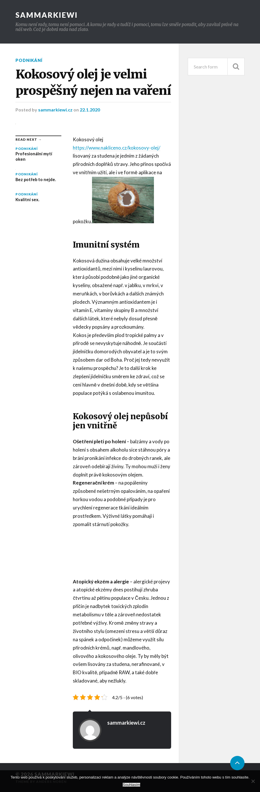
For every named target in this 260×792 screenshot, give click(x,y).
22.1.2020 (90, 109)
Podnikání (28, 60)
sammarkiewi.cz (55, 109)
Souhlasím (131, 785)
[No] (253, 781)
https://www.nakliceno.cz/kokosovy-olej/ (116, 148)
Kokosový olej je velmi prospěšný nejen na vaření (93, 82)
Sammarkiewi (46, 15)
